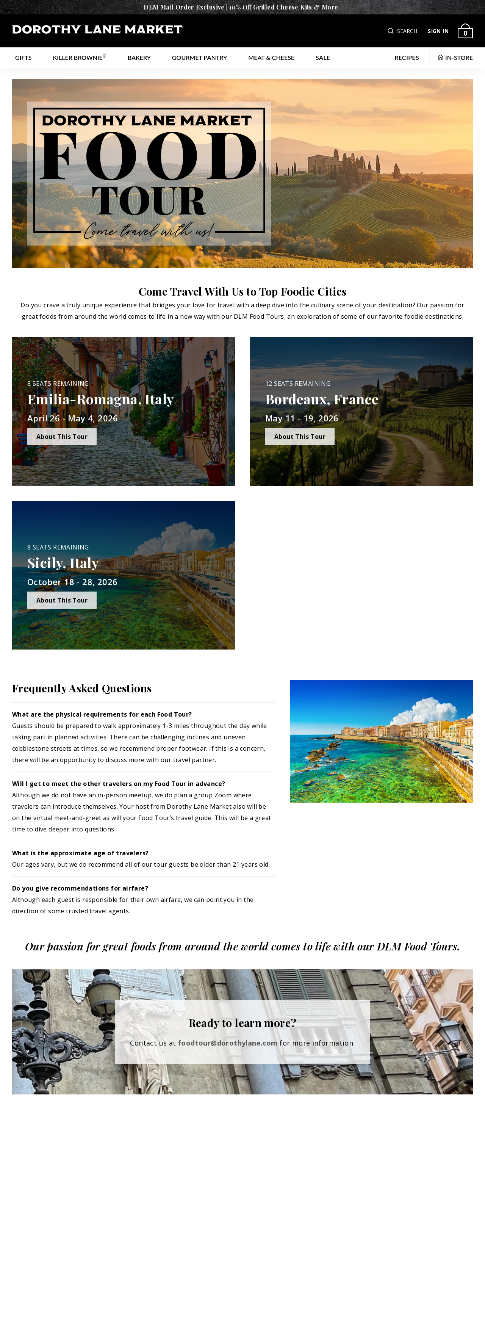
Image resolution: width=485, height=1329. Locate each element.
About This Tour (62, 436)
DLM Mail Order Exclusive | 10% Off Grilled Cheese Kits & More (241, 7)
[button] (391, 31)
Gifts (23, 57)
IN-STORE (455, 57)
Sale (323, 57)
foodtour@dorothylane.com (228, 1042)
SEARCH (407, 30)
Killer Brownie (79, 57)
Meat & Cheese (271, 57)
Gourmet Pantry (199, 57)
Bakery (139, 57)
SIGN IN (438, 30)
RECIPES (406, 57)
